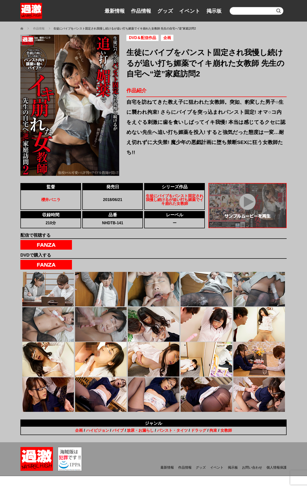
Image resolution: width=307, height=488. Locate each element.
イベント (189, 11)
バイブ (118, 430)
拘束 (213, 430)
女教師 (226, 430)
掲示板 (214, 11)
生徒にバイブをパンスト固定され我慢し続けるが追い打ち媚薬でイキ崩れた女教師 (174, 200)
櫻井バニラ (50, 200)
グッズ (165, 11)
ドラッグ (198, 430)
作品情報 (141, 11)
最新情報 (115, 11)
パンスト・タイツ (172, 430)
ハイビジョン (97, 430)
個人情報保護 (276, 467)
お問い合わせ (252, 467)
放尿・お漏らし (140, 430)
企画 (79, 430)
